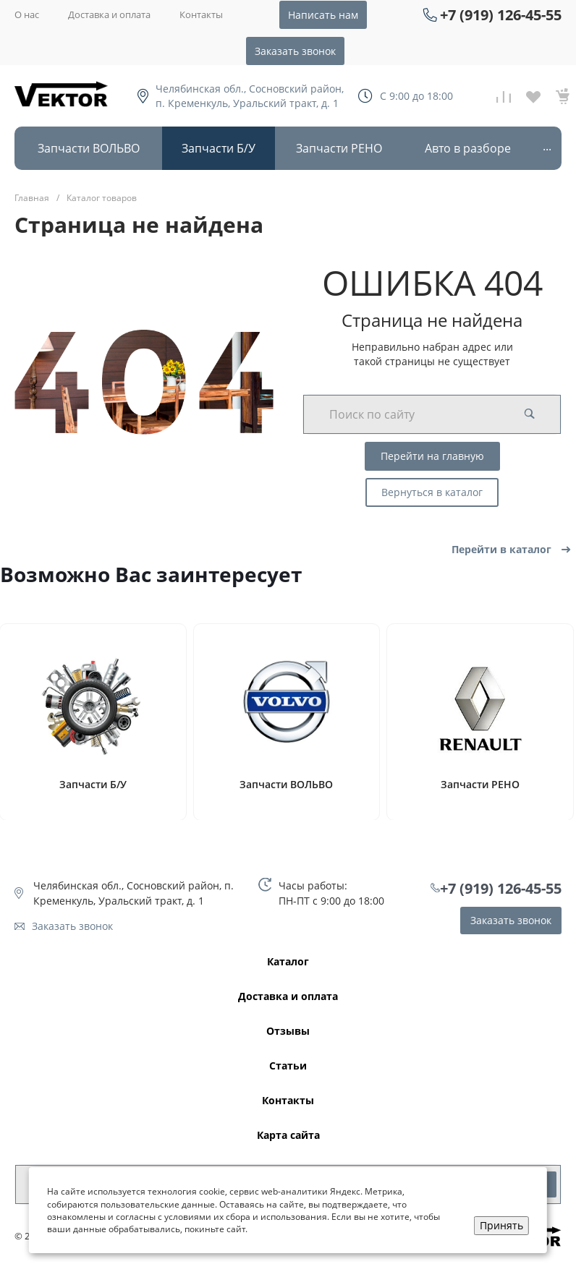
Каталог (288, 962)
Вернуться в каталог (432, 492)
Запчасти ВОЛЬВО (286, 784)
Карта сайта (288, 1136)
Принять (501, 1225)
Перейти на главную (432, 456)
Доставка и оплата (109, 14)
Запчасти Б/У (93, 784)
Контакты (201, 14)
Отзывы (288, 1031)
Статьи (288, 1066)
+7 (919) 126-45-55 (501, 14)
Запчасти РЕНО (480, 784)
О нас (26, 14)
